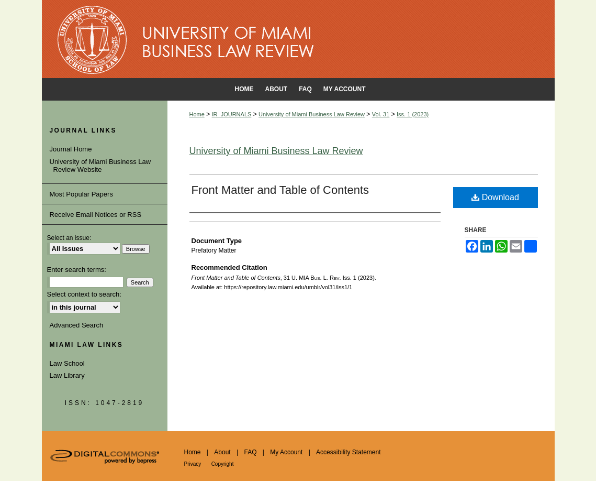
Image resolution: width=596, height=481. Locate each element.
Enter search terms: (76, 270)
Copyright (222, 464)
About (222, 452)
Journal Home (72, 149)
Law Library (67, 375)
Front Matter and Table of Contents (280, 189)
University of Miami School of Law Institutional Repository (298, 39)
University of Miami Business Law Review (311, 114)
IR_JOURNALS (232, 114)
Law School (67, 363)
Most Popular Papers (81, 194)
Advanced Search (77, 325)
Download (495, 197)
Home (197, 114)
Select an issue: (69, 238)
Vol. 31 (381, 114)
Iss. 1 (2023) (413, 114)
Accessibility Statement (348, 452)
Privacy (192, 464)
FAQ (250, 452)
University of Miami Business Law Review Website (102, 166)
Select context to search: (84, 294)
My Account (286, 452)
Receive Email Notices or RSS (96, 214)
